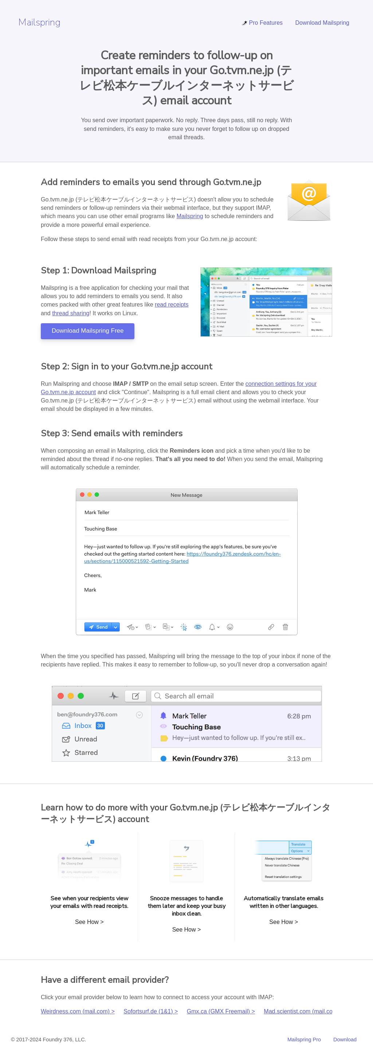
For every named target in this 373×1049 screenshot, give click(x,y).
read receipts (172, 304)
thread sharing (70, 313)
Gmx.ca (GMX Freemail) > (221, 1011)
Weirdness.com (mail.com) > (78, 1011)
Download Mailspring (322, 23)
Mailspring (39, 22)
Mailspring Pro (304, 1039)
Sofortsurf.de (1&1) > (150, 1011)
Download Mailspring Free (87, 330)
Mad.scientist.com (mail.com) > (304, 1011)
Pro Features (262, 23)
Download (345, 1039)
